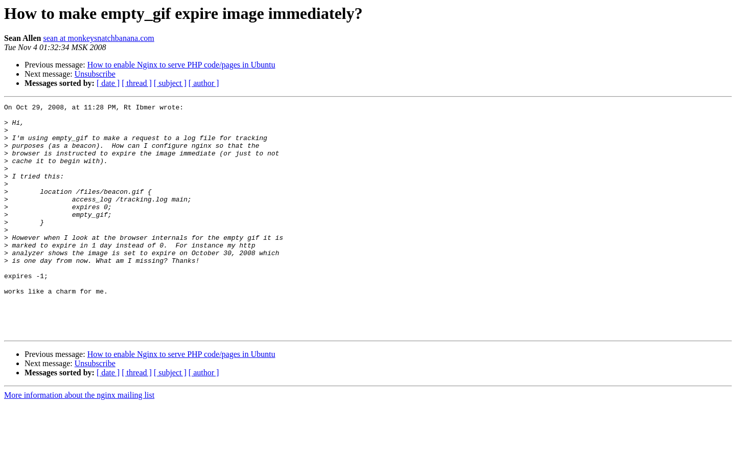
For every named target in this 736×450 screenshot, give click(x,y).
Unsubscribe (95, 74)
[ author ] (204, 83)
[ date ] (108, 83)
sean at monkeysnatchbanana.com (98, 38)
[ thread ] (137, 83)
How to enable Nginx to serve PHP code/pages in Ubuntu (181, 64)
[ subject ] (170, 83)
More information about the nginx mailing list (79, 441)
